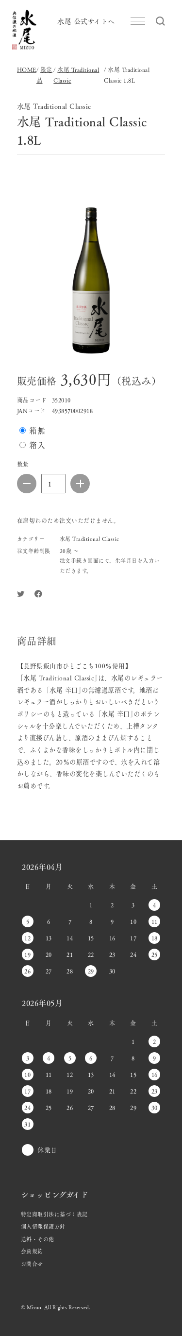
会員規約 (32, 1251)
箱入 (37, 444)
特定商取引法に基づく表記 (54, 1214)
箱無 (37, 430)
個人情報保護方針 (43, 1226)
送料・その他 (37, 1238)
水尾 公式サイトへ (86, 21)
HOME (26, 69)
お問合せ (32, 1263)
